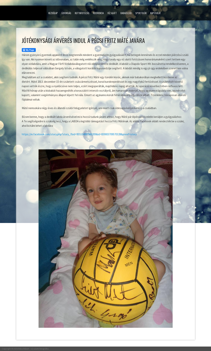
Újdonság (66, 13)
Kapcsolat (155, 13)
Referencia (98, 13)
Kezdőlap (53, 13)
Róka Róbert (23, 348)
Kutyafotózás (82, 13)
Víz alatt (112, 13)
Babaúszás (126, 13)
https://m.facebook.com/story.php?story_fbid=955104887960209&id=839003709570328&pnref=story (79, 134)
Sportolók (141, 13)
